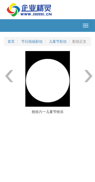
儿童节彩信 (58, 41)
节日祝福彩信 (32, 41)
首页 (11, 41)
